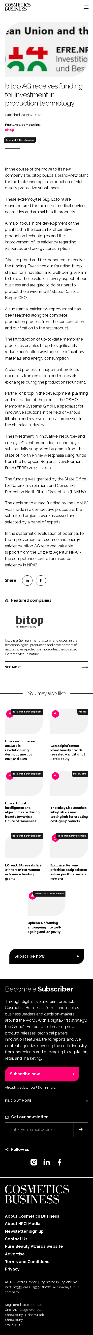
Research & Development (19, 140)
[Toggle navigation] (86, 7)
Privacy (12, 1269)
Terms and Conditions (27, 1261)
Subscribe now (29, 956)
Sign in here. (47, 1087)
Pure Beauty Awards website (34, 1246)
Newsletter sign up (24, 1231)
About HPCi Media (22, 1223)
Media (82, 712)
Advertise (15, 1254)
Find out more (18, 1100)
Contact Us (16, 1239)
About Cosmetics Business (32, 1216)
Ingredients (79, 774)
